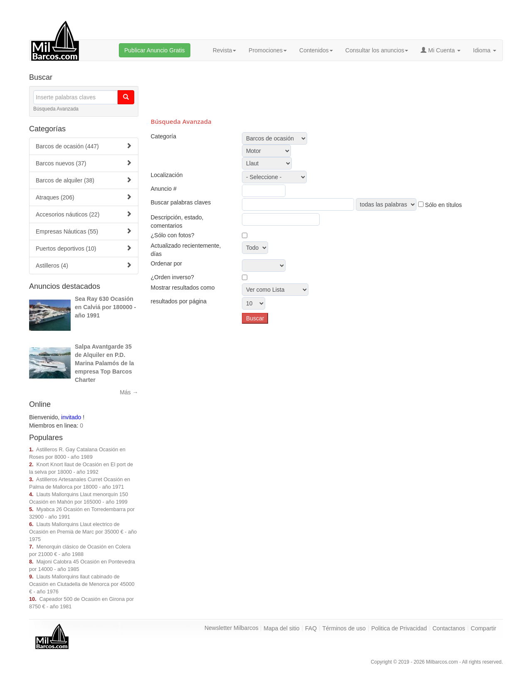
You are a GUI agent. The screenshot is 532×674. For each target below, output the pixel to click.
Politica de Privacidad (399, 628)
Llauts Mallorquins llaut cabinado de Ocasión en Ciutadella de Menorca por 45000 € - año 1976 (81, 584)
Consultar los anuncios (377, 50)
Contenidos (316, 50)
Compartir (483, 628)
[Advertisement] (326, 88)
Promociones (268, 50)
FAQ (311, 628)
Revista (224, 50)
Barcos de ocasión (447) (84, 146)
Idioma (484, 50)
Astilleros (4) (84, 265)
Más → (129, 392)
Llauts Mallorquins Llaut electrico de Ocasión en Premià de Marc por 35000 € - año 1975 (83, 531)
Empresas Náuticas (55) (84, 231)
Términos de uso (344, 628)
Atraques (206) (84, 197)
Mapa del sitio (281, 628)
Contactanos (449, 628)
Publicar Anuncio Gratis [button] (154, 50)
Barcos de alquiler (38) (84, 180)
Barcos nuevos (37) (84, 163)
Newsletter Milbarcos (231, 628)
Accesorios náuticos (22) (84, 214)
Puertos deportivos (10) (84, 248)
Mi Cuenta (441, 50)
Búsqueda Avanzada (56, 109)
